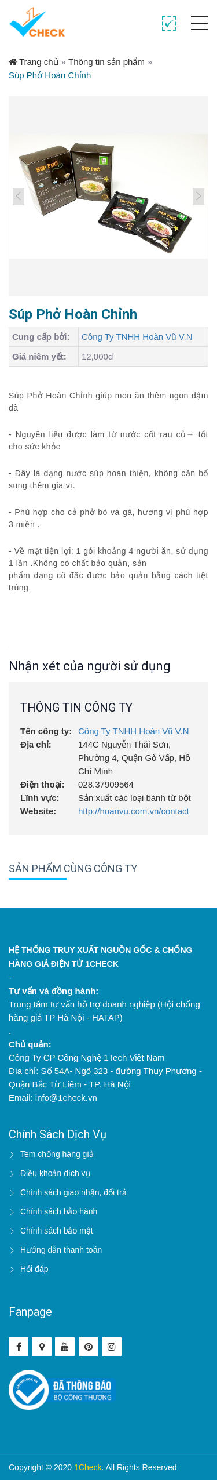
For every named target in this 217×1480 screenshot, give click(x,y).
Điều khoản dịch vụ (55, 1173)
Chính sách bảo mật (56, 1230)
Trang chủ (33, 62)
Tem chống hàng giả (57, 1154)
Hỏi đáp (34, 1269)
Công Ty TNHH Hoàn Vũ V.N (137, 337)
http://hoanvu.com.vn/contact (133, 811)
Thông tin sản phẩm (106, 62)
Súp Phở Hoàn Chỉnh (50, 75)
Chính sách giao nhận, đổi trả (73, 1192)
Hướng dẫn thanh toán (61, 1249)
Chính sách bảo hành (58, 1211)
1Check (87, 1467)
